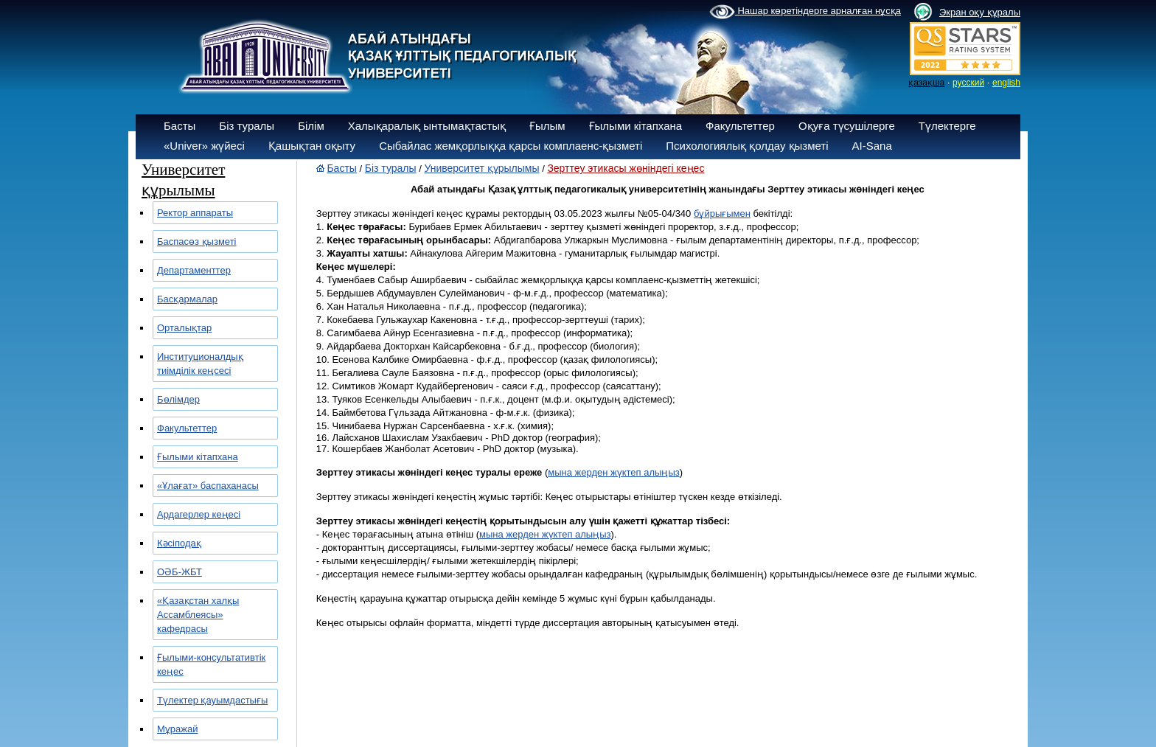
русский (968, 82)
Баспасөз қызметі (197, 241)
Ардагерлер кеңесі (198, 514)
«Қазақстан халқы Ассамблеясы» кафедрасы (198, 614)
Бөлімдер (178, 399)
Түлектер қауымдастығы (212, 700)
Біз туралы (246, 125)
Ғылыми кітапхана (636, 125)
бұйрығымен (722, 213)
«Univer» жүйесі (204, 145)
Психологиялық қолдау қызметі (747, 145)
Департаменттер (194, 270)
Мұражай (177, 728)
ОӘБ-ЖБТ (179, 571)
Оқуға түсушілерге (846, 125)
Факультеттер (740, 125)
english (1006, 82)
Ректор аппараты (195, 212)
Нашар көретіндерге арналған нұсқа (805, 11)
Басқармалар (187, 299)
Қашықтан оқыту (311, 145)
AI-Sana (872, 145)
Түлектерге (947, 125)
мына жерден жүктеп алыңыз (613, 472)
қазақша (926, 82)
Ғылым (547, 125)
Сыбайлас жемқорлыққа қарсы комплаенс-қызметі (510, 145)
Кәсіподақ (179, 543)
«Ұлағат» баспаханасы (208, 485)
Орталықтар (184, 327)
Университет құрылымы (481, 168)
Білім (311, 125)
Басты (179, 125)
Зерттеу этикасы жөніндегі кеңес (625, 168)
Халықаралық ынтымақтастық (427, 125)
